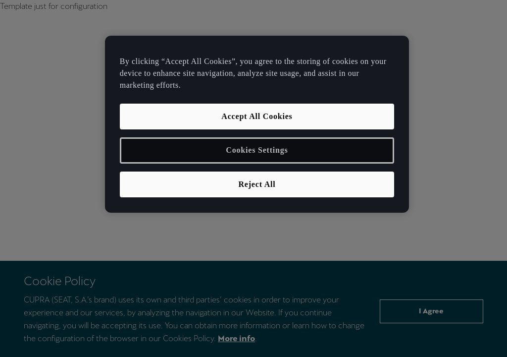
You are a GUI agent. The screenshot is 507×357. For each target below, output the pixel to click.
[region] (257, 124)
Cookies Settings (257, 150)
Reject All (256, 184)
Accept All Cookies (256, 116)
